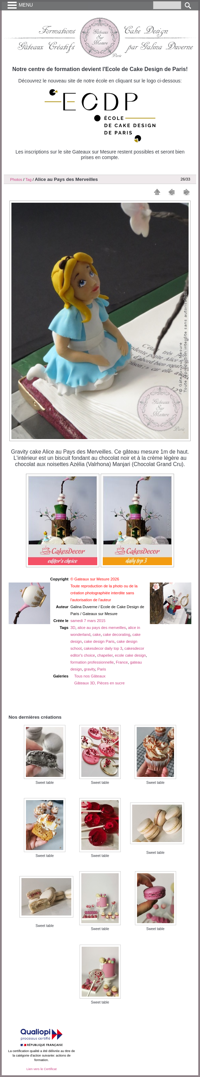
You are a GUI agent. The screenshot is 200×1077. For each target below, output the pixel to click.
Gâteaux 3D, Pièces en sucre (99, 683)
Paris (101, 669)
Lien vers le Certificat (41, 1069)
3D (72, 627)
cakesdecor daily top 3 (103, 648)
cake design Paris (99, 641)
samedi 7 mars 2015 (87, 621)
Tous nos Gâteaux (90, 676)
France (122, 662)
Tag (28, 179)
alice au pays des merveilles (102, 627)
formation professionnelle (91, 662)
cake (97, 634)
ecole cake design (130, 655)
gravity (89, 669)
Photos (16, 179)
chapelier (105, 655)
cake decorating (116, 634)
